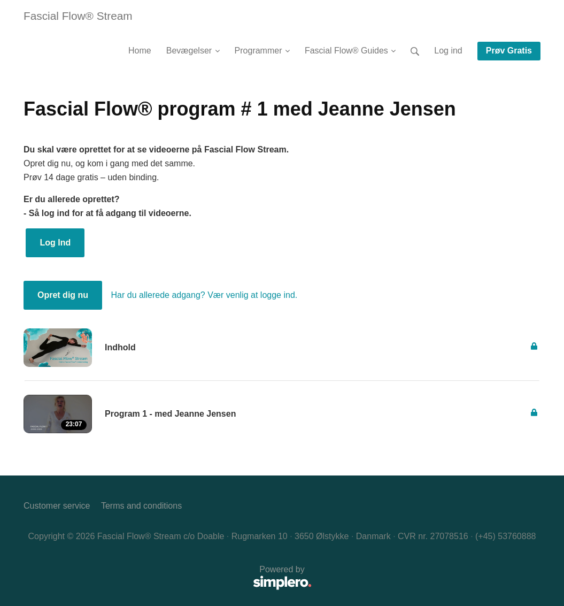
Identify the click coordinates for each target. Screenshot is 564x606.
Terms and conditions (141, 505)
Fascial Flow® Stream (78, 16)
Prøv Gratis (509, 50)
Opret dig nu (62, 295)
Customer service (57, 505)
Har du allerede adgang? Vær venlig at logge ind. (204, 295)
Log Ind (55, 242)
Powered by (168, 578)
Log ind (448, 50)
